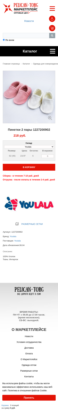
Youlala (13, 236)
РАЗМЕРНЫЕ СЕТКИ (29, 224)
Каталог (26, 64)
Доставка (29, 348)
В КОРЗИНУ (29, 167)
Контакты (29, 376)
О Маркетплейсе (29, 359)
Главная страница (11, 64)
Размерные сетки (29, 371)
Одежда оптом (29, 365)
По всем (9, 40)
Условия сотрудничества (29, 342)
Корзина (5, 405)
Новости (29, 21)
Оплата (29, 353)
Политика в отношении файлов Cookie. (27, 390)
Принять (29, 397)
